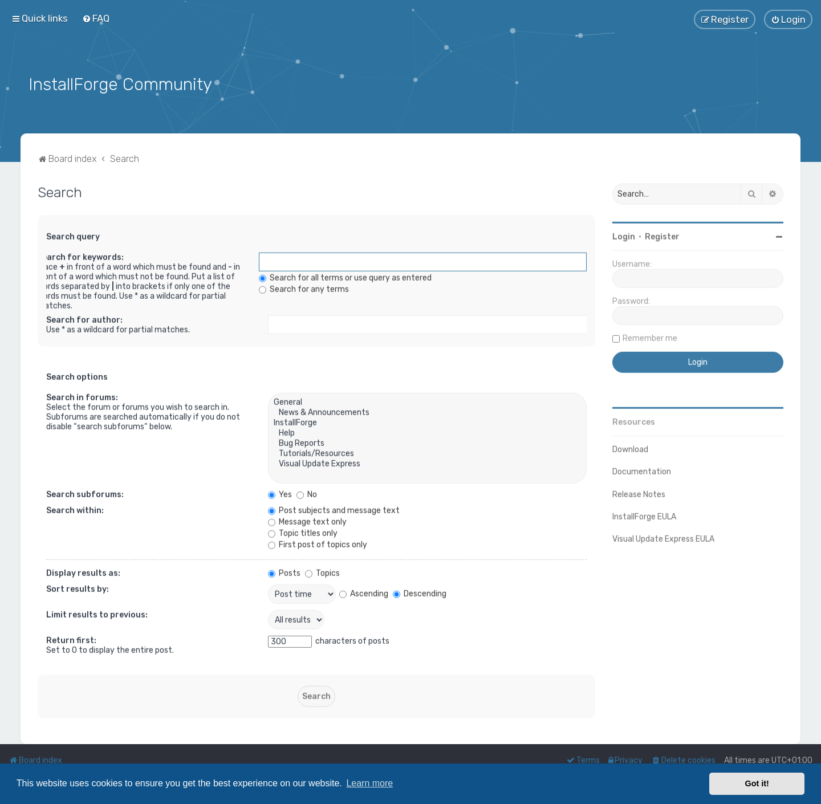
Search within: (75, 508)
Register (662, 234)
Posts (284, 571)
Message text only (307, 520)
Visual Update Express (427, 462)
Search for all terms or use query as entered (345, 276)
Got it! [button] (757, 783)
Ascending (363, 591)
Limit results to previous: (97, 613)
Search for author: (84, 318)
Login (623, 234)
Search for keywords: (80, 255)
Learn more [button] (369, 783)
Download (630, 447)
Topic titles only (303, 531)
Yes (280, 492)
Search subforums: (85, 492)
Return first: (71, 638)
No (306, 492)
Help (427, 431)
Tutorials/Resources (427, 451)
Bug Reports (427, 441)
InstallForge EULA (644, 514)
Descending (419, 591)
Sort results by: (77, 587)
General (427, 400)
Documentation (641, 469)
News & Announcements (427, 410)
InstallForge (427, 421)
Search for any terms (304, 287)
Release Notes (638, 492)
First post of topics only (317, 542)
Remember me (650, 336)
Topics (322, 571)
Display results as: (83, 571)
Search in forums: (82, 395)
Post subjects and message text (334, 508)
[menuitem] (95, 18)
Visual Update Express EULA (663, 537)
